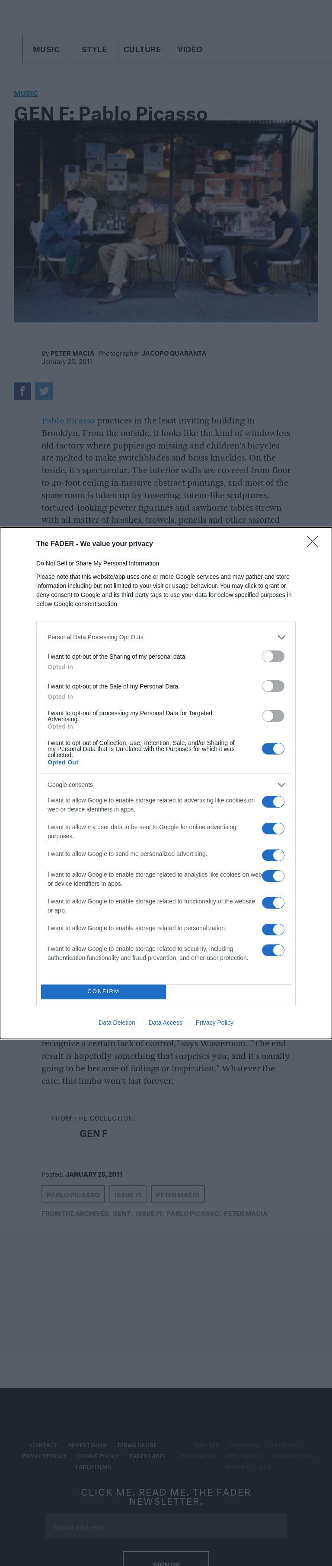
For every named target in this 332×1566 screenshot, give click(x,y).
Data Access (165, 1022)
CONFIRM (103, 991)
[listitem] (166, 637)
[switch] (273, 656)
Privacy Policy (214, 1022)
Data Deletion (117, 1022)
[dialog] (166, 783)
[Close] (315, 544)
